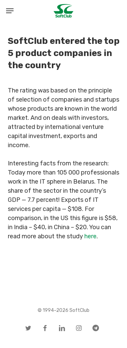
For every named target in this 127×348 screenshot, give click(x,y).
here (90, 236)
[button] (10, 10)
